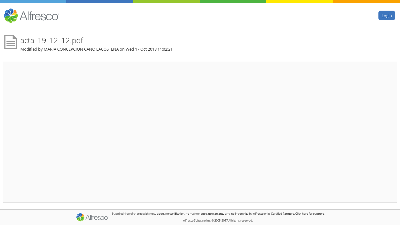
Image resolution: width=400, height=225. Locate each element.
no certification (174, 214)
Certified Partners (282, 214)
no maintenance (196, 214)
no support (156, 214)
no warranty (216, 214)
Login (387, 15)
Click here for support (309, 214)
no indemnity (239, 214)
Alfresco (258, 214)
